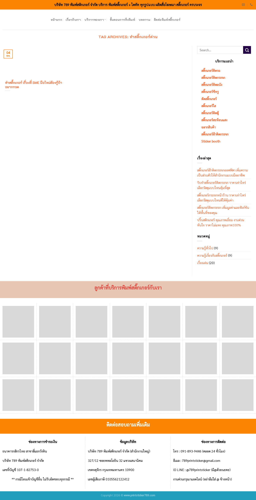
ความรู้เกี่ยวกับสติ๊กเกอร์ (212, 255)
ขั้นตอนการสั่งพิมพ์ (122, 19)
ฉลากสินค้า (208, 127)
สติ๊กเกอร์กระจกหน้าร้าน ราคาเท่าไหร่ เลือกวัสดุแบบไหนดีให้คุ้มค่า (221, 197)
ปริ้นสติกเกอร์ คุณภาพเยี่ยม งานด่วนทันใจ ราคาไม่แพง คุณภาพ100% (220, 222)
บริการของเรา (95, 19)
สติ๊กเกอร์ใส (208, 106)
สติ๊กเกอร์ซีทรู (210, 91)
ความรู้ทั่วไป (205, 248)
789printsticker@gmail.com (201, 460)
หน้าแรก (56, 19)
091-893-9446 (191, 451)
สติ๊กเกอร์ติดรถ (210, 70)
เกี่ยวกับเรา (73, 19)
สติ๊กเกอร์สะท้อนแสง (214, 120)
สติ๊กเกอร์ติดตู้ (210, 113)
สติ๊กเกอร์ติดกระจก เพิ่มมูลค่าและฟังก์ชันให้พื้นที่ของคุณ (223, 210)
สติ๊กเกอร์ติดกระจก (213, 77)
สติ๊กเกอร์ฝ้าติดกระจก (214, 134)
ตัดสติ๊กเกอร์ (209, 99)
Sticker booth (210, 141)
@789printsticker (198, 470)
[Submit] (247, 50)
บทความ (144, 19)
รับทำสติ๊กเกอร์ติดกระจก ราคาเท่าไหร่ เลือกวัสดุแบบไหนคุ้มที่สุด (221, 185)
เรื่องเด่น (202, 263)
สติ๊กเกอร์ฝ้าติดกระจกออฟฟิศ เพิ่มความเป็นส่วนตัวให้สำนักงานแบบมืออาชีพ (222, 172)
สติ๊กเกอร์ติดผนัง (211, 84)
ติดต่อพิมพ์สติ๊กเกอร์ (167, 19)
